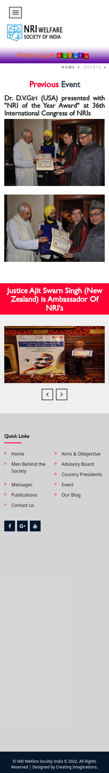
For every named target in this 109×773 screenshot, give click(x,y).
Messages (21, 484)
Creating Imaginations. (76, 767)
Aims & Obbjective (81, 454)
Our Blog (71, 495)
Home (68, 67)
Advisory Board (78, 464)
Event (68, 484)
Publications (24, 495)
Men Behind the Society (28, 467)
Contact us (22, 505)
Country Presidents (82, 474)
